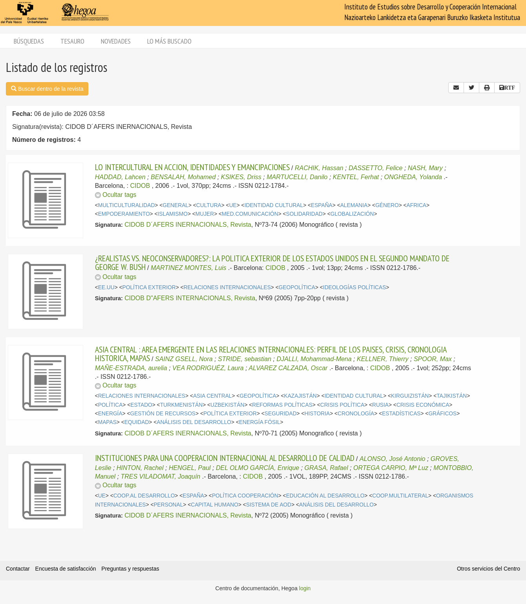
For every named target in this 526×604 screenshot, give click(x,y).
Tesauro (72, 41)
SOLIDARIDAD (304, 214)
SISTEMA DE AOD (268, 505)
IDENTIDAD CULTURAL (274, 205)
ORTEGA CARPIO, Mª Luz (390, 467)
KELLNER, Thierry (383, 359)
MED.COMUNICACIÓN (250, 214)
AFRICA (416, 205)
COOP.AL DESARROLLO (144, 496)
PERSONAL (168, 505)
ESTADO (141, 405)
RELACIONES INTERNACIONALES (227, 287)
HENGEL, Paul (190, 467)
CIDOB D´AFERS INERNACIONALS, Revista (187, 224)
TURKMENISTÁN (181, 405)
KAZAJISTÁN (300, 396)
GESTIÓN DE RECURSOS (162, 414)
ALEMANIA (354, 205)
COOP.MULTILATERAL (400, 496)
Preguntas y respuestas (130, 568)
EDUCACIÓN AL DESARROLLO (325, 496)
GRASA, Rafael (326, 467)
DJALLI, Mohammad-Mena (313, 359)
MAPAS (107, 422)
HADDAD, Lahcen (120, 177)
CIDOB (140, 185)
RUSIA (380, 405)
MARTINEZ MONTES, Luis (188, 267)
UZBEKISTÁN (227, 405)
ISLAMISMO (173, 214)
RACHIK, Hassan (319, 168)
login (305, 588)
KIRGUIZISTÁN (410, 396)
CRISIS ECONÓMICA (422, 405)
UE (233, 205)
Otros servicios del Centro (488, 568)
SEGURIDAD (281, 414)
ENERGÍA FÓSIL (259, 422)
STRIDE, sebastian (244, 359)
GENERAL (175, 205)
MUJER (204, 214)
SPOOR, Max (433, 359)
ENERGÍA (110, 414)
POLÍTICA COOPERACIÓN (245, 496)
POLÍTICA (110, 405)
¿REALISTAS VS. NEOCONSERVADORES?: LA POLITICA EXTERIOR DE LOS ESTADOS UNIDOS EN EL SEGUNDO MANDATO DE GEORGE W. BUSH (272, 262)
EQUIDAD (136, 422)
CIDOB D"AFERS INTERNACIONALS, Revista (189, 298)
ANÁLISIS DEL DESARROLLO (194, 422)
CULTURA (208, 205)
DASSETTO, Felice (376, 168)
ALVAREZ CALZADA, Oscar (287, 368)
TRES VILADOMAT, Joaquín (160, 476)
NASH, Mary (425, 168)
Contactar (18, 568)
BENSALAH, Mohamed (183, 177)
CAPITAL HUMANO (214, 505)
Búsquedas (29, 41)
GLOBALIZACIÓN (352, 214)
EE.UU (106, 287)
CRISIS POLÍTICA (342, 405)
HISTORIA (317, 414)
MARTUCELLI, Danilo (297, 177)
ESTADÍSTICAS (401, 414)
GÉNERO (387, 205)
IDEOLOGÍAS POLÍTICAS (354, 287)
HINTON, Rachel (140, 467)
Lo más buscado (169, 41)
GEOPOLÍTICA (297, 287)
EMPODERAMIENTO (124, 214)
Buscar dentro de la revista (47, 89)
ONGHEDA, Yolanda (413, 177)
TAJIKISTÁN (452, 396)
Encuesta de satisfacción (65, 568)
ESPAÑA (321, 205)
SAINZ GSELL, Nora (184, 359)
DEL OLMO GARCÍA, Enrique (257, 467)
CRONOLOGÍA (356, 414)
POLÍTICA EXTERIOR (149, 287)
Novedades (116, 41)
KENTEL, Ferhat (356, 177)
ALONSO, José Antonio (393, 458)
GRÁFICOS (442, 414)
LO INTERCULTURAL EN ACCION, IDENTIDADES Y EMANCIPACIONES (192, 167)
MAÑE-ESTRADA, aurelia (131, 368)
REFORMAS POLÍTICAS (282, 405)
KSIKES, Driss (241, 177)
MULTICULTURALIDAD (126, 205)
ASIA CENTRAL (212, 396)
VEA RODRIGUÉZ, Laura (208, 368)
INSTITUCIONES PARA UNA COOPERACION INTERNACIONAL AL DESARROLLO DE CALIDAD (224, 457)
